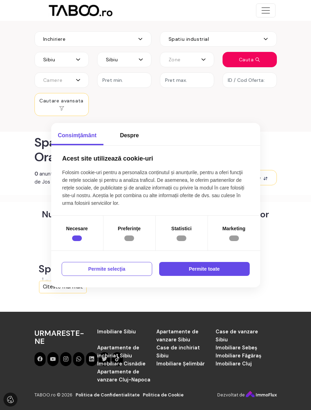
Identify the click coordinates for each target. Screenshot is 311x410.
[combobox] (92, 39)
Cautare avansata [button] (61, 104)
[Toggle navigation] (265, 10)
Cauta (250, 59)
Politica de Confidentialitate (108, 395)
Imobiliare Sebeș (236, 348)
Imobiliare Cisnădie (121, 364)
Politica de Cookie (163, 395)
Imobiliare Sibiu (116, 331)
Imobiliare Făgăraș (239, 356)
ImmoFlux (261, 395)
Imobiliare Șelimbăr (180, 364)
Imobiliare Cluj (234, 364)
